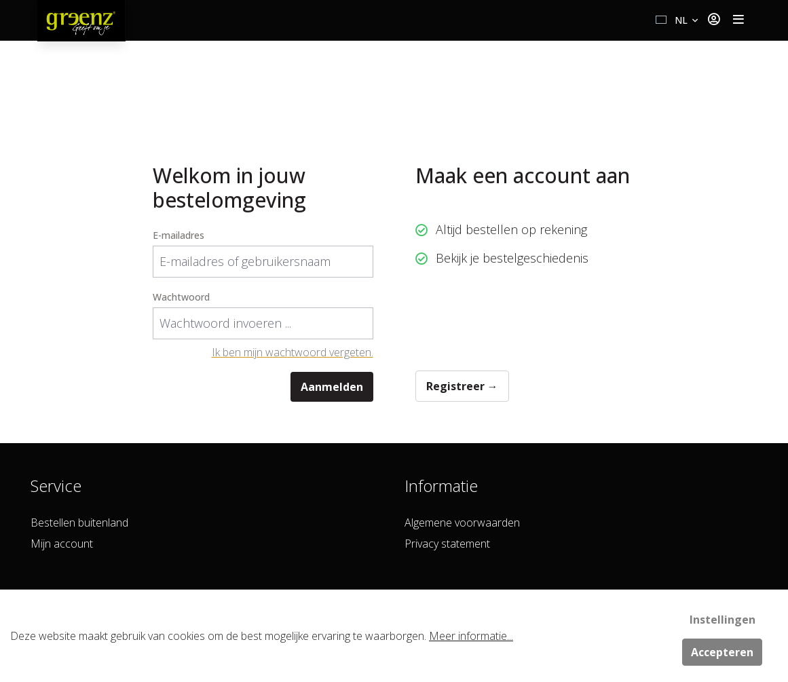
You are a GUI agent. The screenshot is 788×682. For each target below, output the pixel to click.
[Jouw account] (713, 20)
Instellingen (722, 619)
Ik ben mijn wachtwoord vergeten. (292, 352)
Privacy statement (447, 543)
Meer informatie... (471, 635)
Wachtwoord (181, 296)
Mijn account (62, 543)
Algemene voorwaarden (462, 522)
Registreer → (462, 386)
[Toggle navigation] (738, 20)
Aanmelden (332, 386)
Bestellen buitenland (79, 522)
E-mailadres (178, 235)
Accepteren (722, 652)
